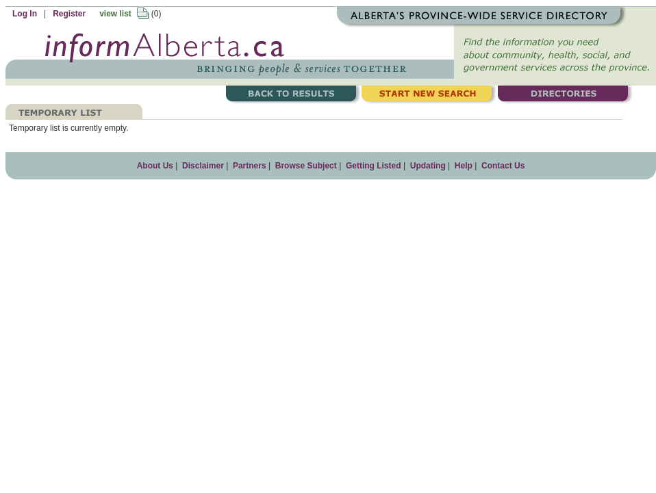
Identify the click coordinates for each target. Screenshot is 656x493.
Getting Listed (373, 165)
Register (69, 13)
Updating (428, 165)
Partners (249, 165)
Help (463, 165)
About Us (155, 165)
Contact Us (503, 165)
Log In (24, 13)
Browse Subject (306, 165)
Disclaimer (203, 165)
